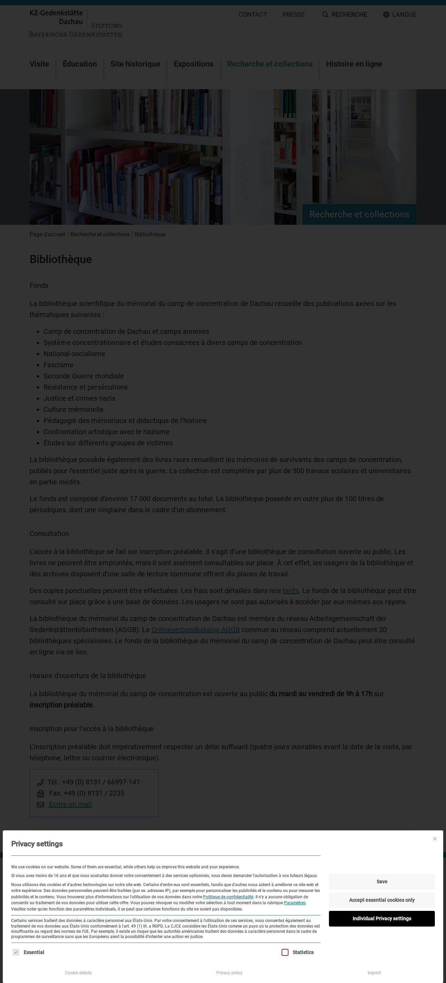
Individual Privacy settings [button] (382, 918)
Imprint (374, 972)
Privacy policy (229, 972)
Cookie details (78, 972)
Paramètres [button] (295, 902)
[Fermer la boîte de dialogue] (434, 838)
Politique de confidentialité (228, 896)
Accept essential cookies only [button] (382, 900)
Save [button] (382, 881)
